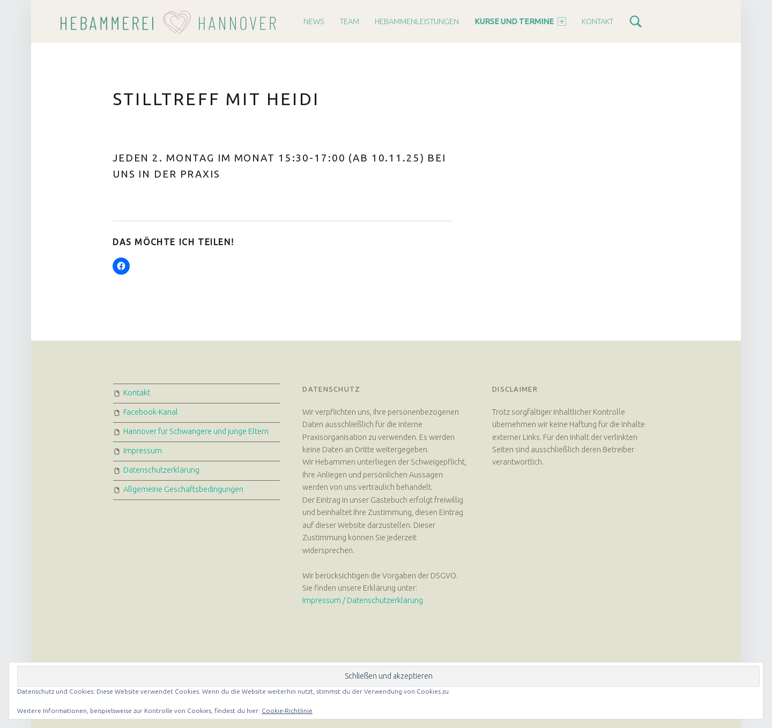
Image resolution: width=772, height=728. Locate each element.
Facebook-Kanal (150, 412)
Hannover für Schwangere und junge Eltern (196, 431)
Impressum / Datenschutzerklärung (362, 600)
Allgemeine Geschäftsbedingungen (183, 489)
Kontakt (597, 21)
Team (349, 21)
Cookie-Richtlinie (287, 710)
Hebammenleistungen (417, 21)
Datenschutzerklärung (161, 470)
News (313, 21)
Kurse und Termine (520, 21)
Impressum (142, 450)
